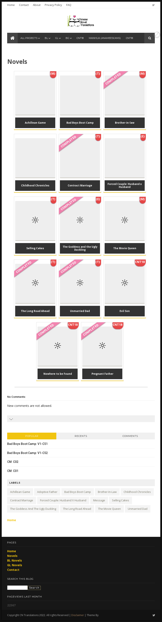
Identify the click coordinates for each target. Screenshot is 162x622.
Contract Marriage (21, 500)
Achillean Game (20, 492)
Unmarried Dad (137, 509)
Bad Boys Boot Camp (77, 492)
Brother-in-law (107, 492)
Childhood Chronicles (137, 492)
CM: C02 (12, 461)
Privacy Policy (53, 5)
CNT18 (80, 38)
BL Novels (14, 560)
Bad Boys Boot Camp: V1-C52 (27, 453)
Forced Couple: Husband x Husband (63, 500)
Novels (12, 556)
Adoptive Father (47, 492)
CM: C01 (12, 471)
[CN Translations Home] (12, 38)
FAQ (68, 5)
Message (99, 500)
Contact (24, 5)
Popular (31, 436)
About (36, 5)
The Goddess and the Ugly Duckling (33, 509)
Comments (130, 436)
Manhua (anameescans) (105, 38)
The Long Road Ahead (77, 509)
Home (11, 5)
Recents (81, 436)
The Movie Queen (109, 509)
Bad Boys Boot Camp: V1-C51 (27, 444)
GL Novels (14, 565)
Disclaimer (77, 615)
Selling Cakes (120, 500)
